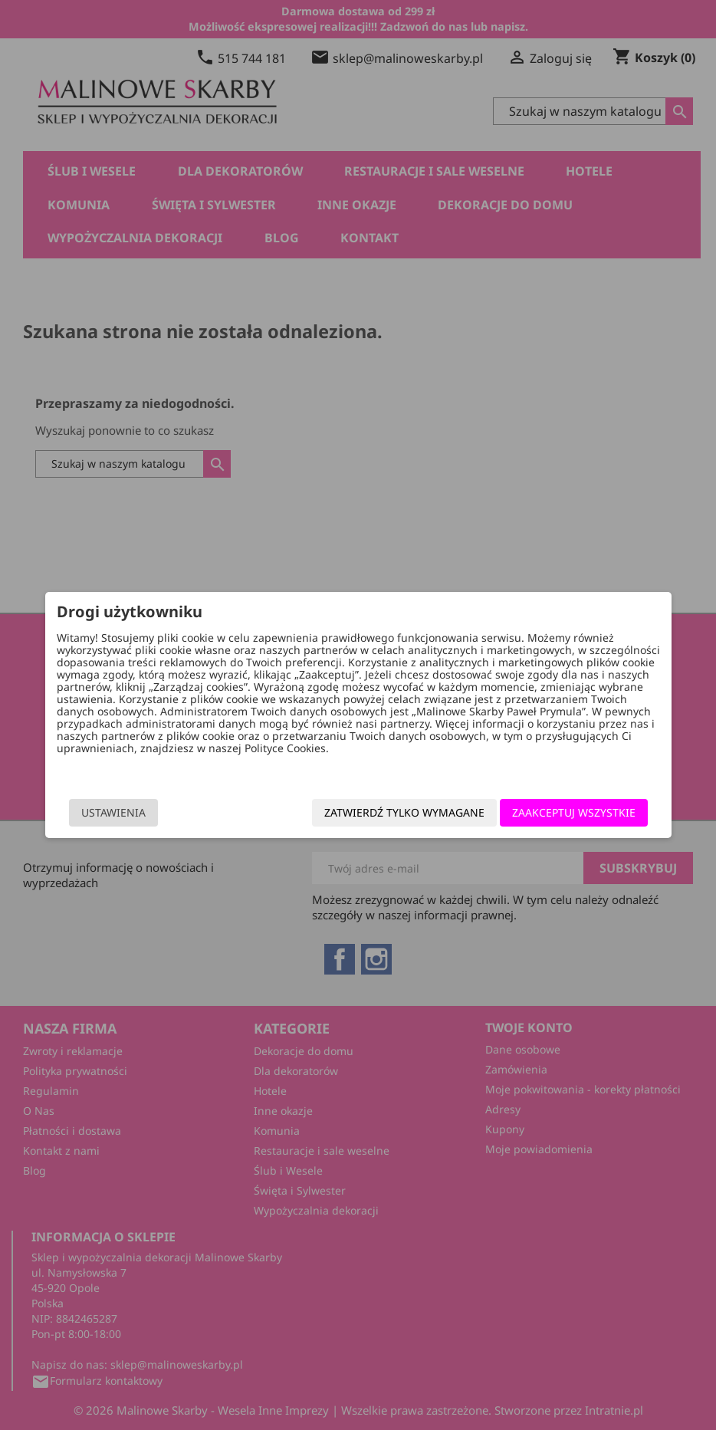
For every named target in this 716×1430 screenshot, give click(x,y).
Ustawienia (139, 813)
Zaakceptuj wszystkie (547, 813)
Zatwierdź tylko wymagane (377, 813)
